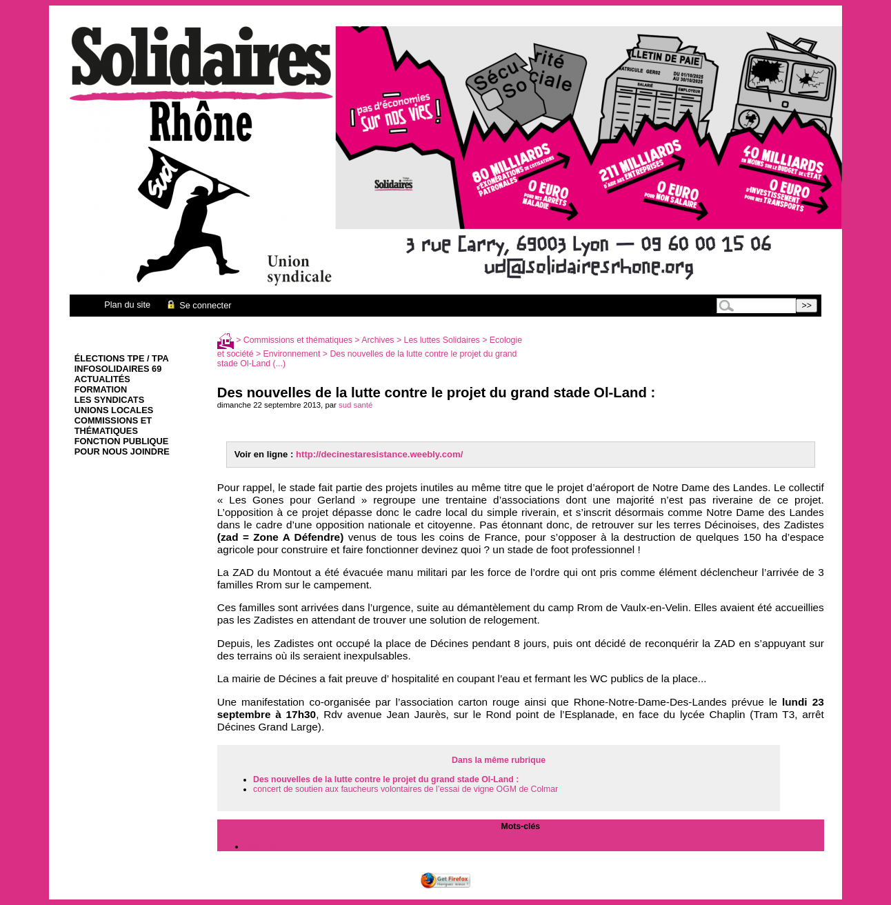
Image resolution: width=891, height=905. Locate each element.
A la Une (261, 846)
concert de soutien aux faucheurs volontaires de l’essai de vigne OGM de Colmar (405, 789)
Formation (101, 389)
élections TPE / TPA (121, 358)
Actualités (102, 379)
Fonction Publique (121, 441)
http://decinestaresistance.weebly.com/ (379, 454)
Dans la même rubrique (498, 760)
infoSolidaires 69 (118, 369)
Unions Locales (113, 410)
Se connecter (198, 305)
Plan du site (127, 304)
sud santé (355, 405)
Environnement (292, 354)
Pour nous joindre (122, 451)
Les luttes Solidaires (442, 340)
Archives (377, 340)
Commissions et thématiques (113, 425)
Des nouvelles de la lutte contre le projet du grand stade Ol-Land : (386, 779)
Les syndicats (109, 400)
